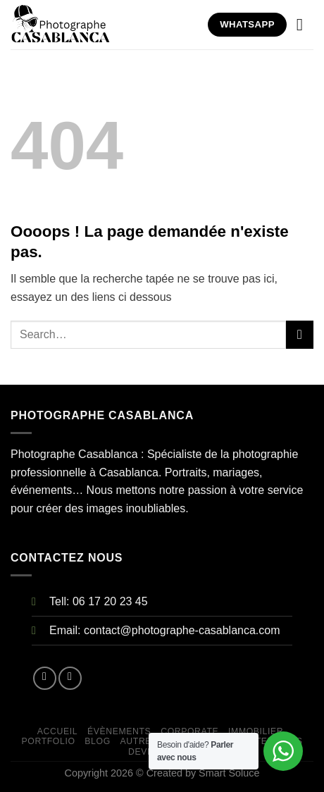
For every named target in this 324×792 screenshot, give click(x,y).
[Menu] (305, 24)
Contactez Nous (259, 741)
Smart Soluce (229, 773)
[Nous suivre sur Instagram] (70, 678)
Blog (97, 741)
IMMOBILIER (255, 731)
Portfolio (48, 741)
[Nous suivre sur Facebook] (44, 678)
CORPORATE (189, 731)
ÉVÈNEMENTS (119, 731)
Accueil (57, 731)
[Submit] (299, 334)
